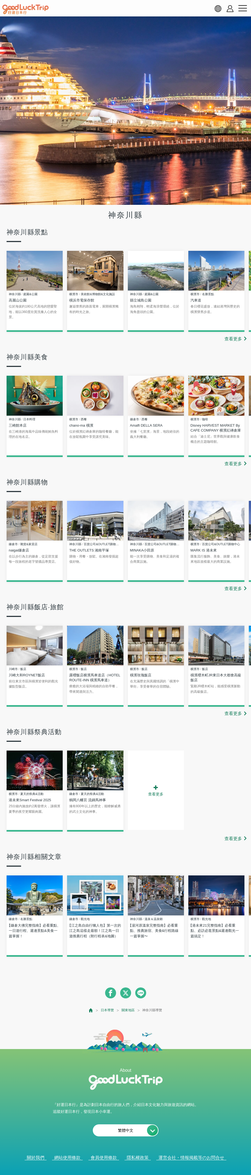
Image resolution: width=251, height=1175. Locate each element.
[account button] (230, 8)
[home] (25, 9)
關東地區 (128, 1010)
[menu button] (242, 8)
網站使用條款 (67, 1157)
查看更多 (233, 339)
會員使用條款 (104, 1157)
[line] (140, 992)
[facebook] (110, 992)
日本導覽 (107, 1010)
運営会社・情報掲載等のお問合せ (191, 1157)
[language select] (218, 8)
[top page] (91, 1010)
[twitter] (125, 992)
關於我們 (35, 1157)
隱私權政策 (138, 1157)
